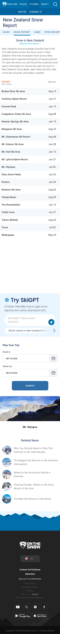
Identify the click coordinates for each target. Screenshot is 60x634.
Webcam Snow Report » (30, 44)
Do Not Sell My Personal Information (30, 597)
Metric (29, 594)
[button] (55, 4)
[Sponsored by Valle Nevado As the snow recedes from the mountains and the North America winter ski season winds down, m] (36, 450)
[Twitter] (26, 607)
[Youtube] (17, 607)
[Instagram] (35, 607)
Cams (37, 32)
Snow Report (22, 32)
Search (29, 385)
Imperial (35, 594)
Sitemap (30, 591)
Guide (6, 32)
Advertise (30, 574)
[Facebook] (44, 607)
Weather (12, 4)
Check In (6, 352)
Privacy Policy (30, 583)
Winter (22, 11)
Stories (34, 4)
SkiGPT (45, 4)
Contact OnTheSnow (30, 569)
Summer (34, 11)
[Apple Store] (40, 615)
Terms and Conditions (30, 587)
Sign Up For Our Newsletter (30, 579)
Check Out (7, 366)
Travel (23, 4)
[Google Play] (22, 615)
